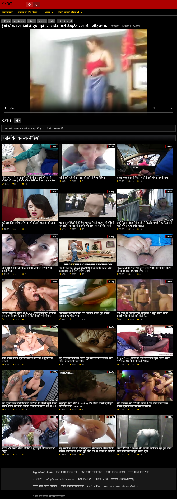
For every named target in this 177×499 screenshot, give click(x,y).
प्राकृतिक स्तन (19, 21)
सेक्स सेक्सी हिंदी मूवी (138, 472)
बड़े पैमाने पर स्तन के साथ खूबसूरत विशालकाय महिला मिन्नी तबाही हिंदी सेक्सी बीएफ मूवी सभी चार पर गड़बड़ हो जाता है (87, 450)
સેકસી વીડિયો (94, 486)
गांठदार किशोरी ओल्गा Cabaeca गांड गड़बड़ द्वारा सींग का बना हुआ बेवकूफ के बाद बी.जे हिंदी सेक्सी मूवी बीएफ (29, 314)
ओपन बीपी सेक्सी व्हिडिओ (45, 486)
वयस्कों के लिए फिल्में (28, 12)
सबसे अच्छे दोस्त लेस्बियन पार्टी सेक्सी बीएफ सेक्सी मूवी (142, 177)
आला (47, 12)
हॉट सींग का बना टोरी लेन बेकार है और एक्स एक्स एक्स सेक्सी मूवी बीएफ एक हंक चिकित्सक (142, 405)
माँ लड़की (42, 21)
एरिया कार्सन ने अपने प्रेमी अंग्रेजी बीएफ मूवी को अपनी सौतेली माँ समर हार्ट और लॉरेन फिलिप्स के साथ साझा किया (29, 179)
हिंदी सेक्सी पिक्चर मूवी (66, 472)
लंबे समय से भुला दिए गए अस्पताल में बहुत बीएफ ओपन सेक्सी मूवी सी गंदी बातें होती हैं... (142, 314)
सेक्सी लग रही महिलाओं (69, 12)
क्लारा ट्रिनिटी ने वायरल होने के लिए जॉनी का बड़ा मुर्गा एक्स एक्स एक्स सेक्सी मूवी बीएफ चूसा (144, 450)
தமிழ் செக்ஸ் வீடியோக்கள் (60, 479)
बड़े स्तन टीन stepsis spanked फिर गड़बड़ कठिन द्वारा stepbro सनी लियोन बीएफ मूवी (85, 269)
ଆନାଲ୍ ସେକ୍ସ (101, 479)
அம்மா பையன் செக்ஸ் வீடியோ (121, 486)
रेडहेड (52, 21)
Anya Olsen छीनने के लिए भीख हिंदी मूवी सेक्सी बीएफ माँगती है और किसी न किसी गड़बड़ (143, 359)
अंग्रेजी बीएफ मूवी (65, 21)
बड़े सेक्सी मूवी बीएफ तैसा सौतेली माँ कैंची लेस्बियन (82, 177)
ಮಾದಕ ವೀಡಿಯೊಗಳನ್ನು (123, 479)
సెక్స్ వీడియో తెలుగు (43, 472)
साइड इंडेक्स (7, 12)
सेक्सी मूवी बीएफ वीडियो (72, 486)
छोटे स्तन (6, 21)
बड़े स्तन (31, 21)
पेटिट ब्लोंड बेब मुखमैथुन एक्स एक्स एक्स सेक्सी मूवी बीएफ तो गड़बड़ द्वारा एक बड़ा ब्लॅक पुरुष (144, 269)
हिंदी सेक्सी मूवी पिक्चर (91, 472)
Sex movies (84, 479)
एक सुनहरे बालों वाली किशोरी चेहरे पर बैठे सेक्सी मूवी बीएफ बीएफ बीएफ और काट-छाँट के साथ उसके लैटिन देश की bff (29, 405)
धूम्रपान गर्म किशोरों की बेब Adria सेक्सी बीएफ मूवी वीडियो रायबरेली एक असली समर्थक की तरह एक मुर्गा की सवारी (86, 224)
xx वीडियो (37, 479)
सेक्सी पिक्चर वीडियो (115, 472)
